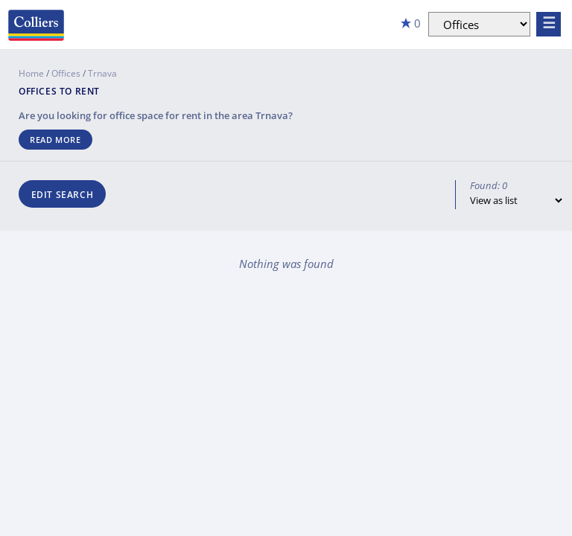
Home (31, 73)
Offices (65, 73)
